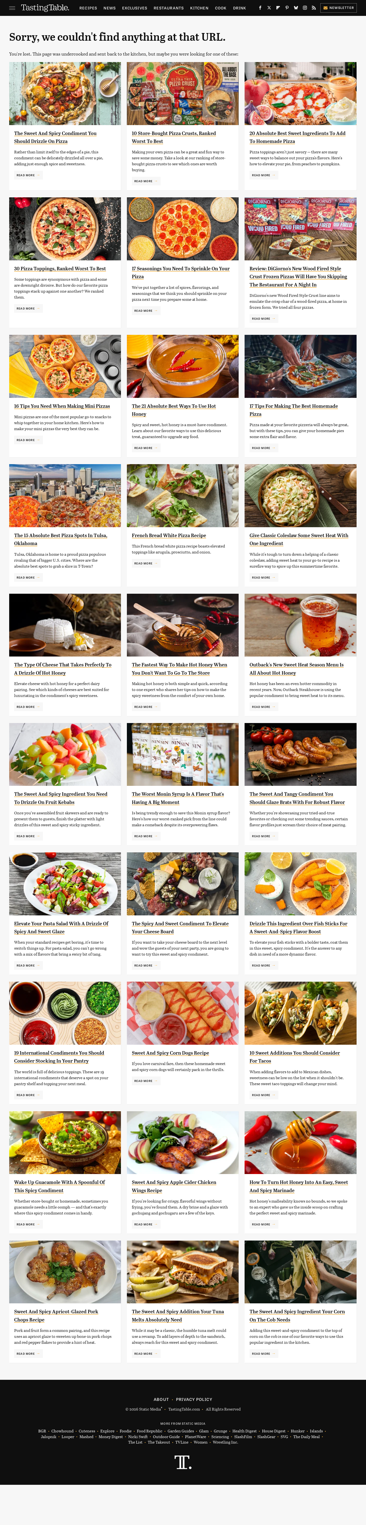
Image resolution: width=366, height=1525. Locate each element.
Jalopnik (48, 1477)
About (161, 1439)
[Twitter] (269, 8)
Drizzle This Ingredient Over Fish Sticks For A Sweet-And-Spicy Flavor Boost (298, 955)
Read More (26, 175)
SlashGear (266, 1477)
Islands (316, 1471)
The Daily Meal (306, 1477)
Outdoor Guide (166, 1477)
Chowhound (62, 1471)
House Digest (274, 1471)
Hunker (298, 1471)
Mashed (86, 1477)
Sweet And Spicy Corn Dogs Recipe (178, 1084)
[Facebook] (260, 8)
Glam (204, 1471)
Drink (239, 8)
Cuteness (87, 1471)
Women (201, 1482)
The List (135, 1482)
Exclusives (134, 8)
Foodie (126, 1471)
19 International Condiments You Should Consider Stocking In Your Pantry (59, 1092)
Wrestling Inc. (225, 1482)
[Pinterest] (287, 8)
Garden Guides (181, 1471)
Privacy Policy (194, 1439)
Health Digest (244, 1471)
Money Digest (111, 1477)
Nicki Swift (138, 1477)
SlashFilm (243, 1477)
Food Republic (149, 1471)
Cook (221, 8)
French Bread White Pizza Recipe (176, 543)
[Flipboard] (278, 8)
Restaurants (169, 8)
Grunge (220, 1471)
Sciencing (220, 1477)
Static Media (150, 1449)
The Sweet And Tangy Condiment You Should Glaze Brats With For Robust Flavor (294, 818)
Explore (107, 1471)
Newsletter (338, 7)
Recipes (88, 8)
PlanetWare (195, 1477)
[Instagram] (304, 8)
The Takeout (159, 1482)
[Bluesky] (295, 8)
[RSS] (313, 8)
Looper (68, 1477)
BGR (42, 1471)
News (110, 8)
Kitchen (199, 8)
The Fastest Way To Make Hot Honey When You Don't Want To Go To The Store (180, 680)
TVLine (181, 1482)
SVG (284, 1477)
